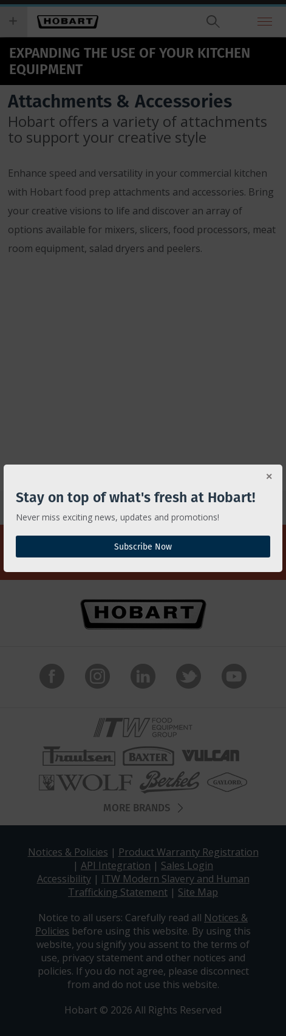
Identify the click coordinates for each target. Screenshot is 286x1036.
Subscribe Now (143, 546)
